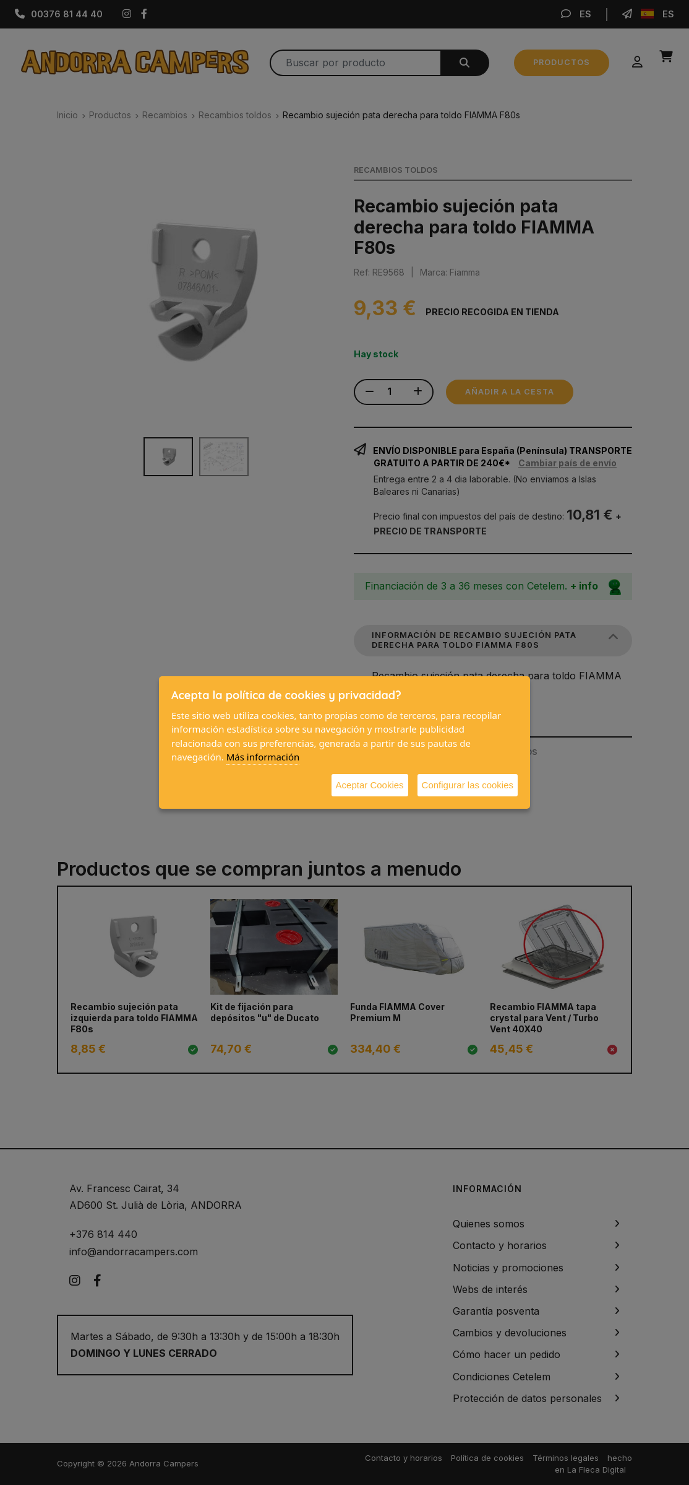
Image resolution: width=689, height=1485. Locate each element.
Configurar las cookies (467, 785)
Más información (263, 757)
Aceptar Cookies (370, 785)
